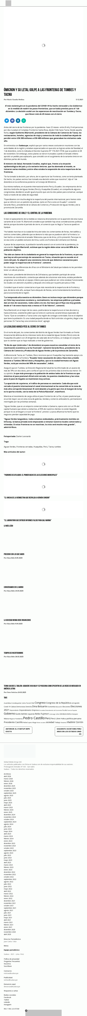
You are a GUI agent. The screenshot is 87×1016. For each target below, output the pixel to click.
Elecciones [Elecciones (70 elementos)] (66, 707)
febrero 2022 (8, 896)
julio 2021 (7, 913)
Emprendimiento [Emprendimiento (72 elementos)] (25, 710)
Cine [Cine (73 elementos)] (32, 703)
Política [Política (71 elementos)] (63, 719)
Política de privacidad (11, 959)
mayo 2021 (8, 917)
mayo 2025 (8, 803)
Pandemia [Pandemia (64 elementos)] (19, 719)
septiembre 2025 (10, 793)
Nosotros (7, 964)
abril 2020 (7, 934)
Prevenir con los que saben (14, 554)
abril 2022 (7, 891)
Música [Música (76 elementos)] (6, 719)
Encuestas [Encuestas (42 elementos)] (42, 710)
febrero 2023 (8, 867)
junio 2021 (8, 915)
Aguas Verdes (10, 446)
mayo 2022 (8, 889)
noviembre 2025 (10, 788)
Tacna (51, 446)
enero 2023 (8, 870)
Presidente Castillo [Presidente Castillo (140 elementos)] (13, 722)
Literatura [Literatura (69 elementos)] (63, 714)
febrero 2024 (8, 838)
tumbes (57, 446)
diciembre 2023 (9, 843)
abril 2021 (7, 920)
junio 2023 (8, 858)
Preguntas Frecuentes (12, 961)
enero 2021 (8, 927)
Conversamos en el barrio (13, 587)
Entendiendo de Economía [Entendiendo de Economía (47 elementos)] (53, 710)
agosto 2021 (8, 910)
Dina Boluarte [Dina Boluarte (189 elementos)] (39, 706)
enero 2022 (8, 898)
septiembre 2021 (10, 908)
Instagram (7, 1004)
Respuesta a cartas (11, 991)
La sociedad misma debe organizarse (17, 620)
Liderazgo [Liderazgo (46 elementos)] (52, 714)
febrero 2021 (8, 925)
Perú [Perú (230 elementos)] (48, 718)
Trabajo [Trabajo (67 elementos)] (57, 722)
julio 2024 (7, 826)
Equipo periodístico (11, 950)
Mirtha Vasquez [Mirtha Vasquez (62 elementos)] (72, 714)
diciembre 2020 (9, 929)
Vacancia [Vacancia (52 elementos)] (63, 722)
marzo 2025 (8, 807)
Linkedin (7, 1002)
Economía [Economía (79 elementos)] (51, 706)
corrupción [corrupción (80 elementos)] (75, 703)
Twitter (6, 1000)
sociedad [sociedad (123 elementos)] (50, 722)
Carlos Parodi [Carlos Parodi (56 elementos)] (26, 703)
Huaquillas (38, 446)
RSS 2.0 (11, 1009)
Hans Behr (11, 558)
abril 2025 (7, 805)
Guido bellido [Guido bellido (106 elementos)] (21, 713)
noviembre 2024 (10, 817)
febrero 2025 (8, 810)
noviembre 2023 (10, 846)
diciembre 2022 (9, 872)
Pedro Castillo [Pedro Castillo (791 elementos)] (34, 718)
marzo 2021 (8, 922)
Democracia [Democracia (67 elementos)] (20, 707)
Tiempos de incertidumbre (13, 653)
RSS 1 (6, 1009)
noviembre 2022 (10, 874)
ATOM (16, 1009)
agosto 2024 (8, 824)
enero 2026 (8, 783)
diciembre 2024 (9, 815)
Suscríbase (8, 966)
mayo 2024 (8, 831)
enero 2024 (8, 841)
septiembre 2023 (10, 850)
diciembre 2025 (9, 786)
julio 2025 (7, 798)
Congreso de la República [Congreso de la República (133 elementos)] (58, 702)
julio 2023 (7, 855)
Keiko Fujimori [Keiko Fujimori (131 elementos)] (42, 713)
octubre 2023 (9, 848)
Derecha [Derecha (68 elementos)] (28, 707)
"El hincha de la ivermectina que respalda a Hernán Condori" (27, 498)
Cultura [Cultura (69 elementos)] (13, 707)
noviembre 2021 (10, 903)
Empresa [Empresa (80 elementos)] (35, 710)
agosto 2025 (8, 795)
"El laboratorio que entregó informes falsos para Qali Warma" (28, 520)
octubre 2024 (9, 819)
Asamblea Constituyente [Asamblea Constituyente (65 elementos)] (12, 703)
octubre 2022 (9, 877)
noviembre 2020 (10, 932)
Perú (45, 446)
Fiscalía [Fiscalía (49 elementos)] (64, 710)
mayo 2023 (8, 860)
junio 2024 (8, 829)
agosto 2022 (8, 882)
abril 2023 (7, 862)
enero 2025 (8, 812)
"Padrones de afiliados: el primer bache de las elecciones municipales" (31, 475)
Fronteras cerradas (24, 446)
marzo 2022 (8, 894)
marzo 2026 (8, 779)
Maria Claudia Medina (15, 100)
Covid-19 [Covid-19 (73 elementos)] (7, 707)
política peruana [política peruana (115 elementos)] (73, 718)
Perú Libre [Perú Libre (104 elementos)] (55, 718)
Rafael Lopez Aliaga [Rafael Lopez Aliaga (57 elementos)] (29, 722)
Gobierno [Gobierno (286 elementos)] (9, 713)
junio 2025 (8, 800)
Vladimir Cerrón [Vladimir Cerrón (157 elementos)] (75, 722)
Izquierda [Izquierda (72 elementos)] (31, 714)
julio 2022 (7, 884)
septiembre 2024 (10, 822)
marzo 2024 (8, 836)
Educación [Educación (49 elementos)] (58, 707)
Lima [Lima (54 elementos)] (57, 714)
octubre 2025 (9, 791)
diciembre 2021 (9, 901)
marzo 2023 (8, 865)
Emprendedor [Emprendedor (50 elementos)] (14, 710)
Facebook (7, 997)
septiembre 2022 (10, 879)
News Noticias (12, 692)
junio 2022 (8, 886)
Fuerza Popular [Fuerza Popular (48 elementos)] (72, 710)
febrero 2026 (8, 781)
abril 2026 (7, 776)
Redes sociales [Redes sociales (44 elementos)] (41, 722)
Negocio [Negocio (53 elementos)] (12, 719)
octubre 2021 (9, 905)
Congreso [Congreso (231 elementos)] (40, 702)
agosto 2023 (8, 853)
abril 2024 (7, 834)
